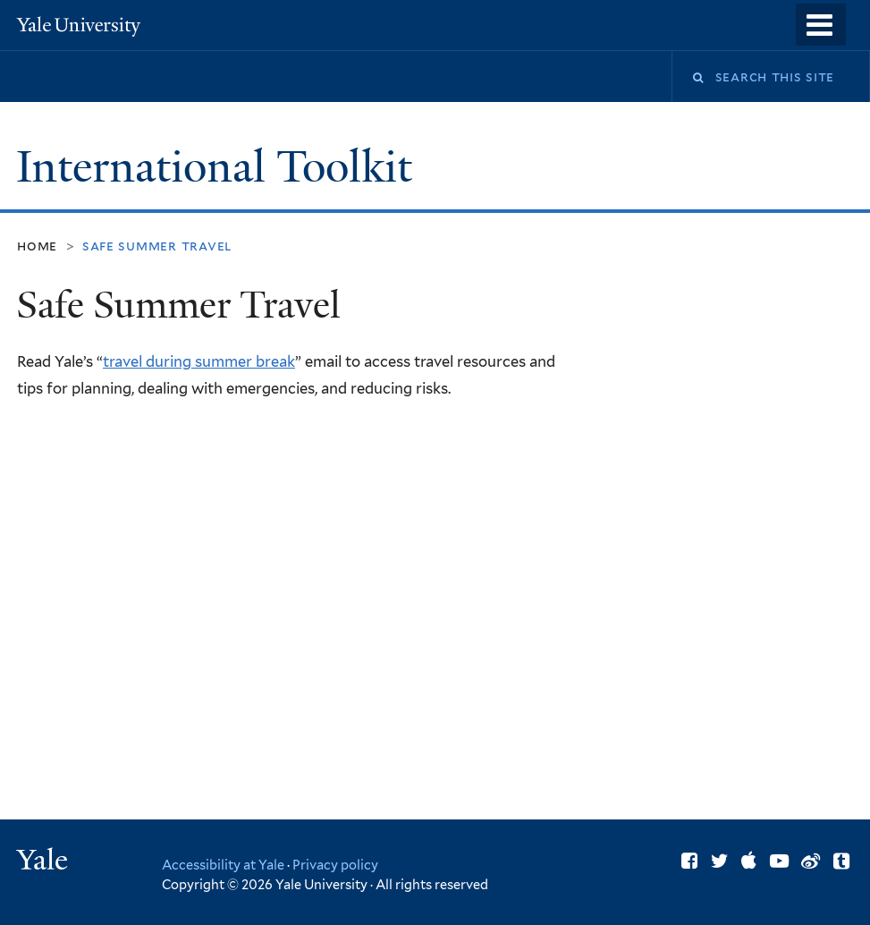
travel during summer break (199, 361)
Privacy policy (335, 864)
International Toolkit (219, 167)
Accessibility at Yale (223, 864)
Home (37, 245)
